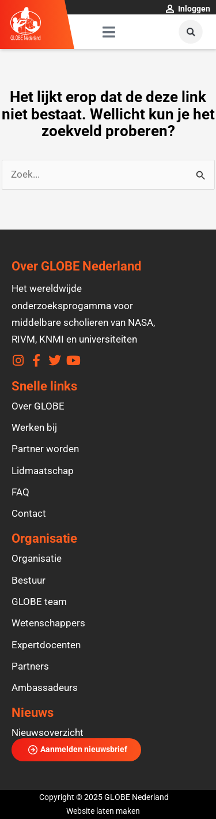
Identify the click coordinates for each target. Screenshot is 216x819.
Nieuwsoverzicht (48, 732)
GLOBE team (39, 601)
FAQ (20, 492)
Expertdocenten (46, 645)
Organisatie (37, 558)
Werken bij (34, 427)
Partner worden (45, 448)
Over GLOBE (38, 406)
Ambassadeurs (45, 687)
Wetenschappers (48, 623)
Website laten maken (103, 811)
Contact (29, 513)
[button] (191, 32)
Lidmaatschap (43, 470)
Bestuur (29, 580)
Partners (30, 666)
